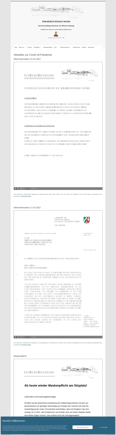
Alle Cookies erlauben (82, 427)
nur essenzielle (103, 427)
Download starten (26, 196)
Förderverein (76, 47)
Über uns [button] (22, 47)
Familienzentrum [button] (65, 47)
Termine (29, 47)
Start (16, 47)
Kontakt (84, 47)
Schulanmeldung (47, 47)
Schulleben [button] (37, 47)
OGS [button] (56, 47)
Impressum (91, 47)
